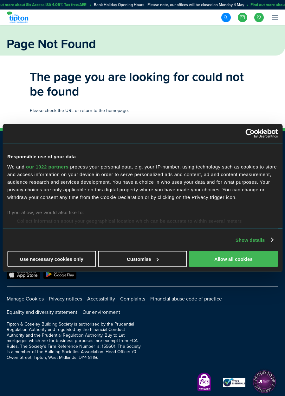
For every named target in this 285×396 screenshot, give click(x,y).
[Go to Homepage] (18, 17)
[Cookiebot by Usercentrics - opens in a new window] (250, 133)
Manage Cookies (25, 298)
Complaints (132, 298)
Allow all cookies (233, 259)
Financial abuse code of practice (186, 298)
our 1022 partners (47, 166)
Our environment (101, 312)
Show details (250, 239)
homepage (117, 110)
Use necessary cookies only (51, 259)
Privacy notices (65, 298)
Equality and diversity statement (42, 312)
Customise (143, 259)
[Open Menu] (274, 17)
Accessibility (101, 298)
